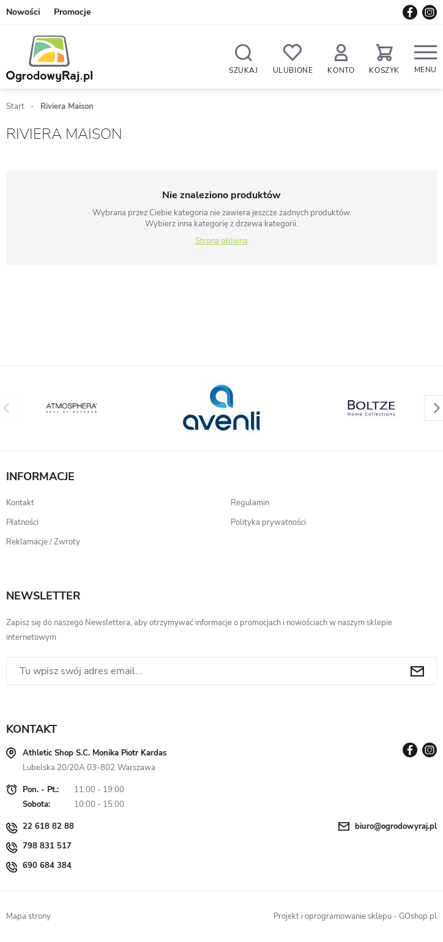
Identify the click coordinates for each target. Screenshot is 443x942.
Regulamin (250, 502)
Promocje (72, 12)
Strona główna (221, 241)
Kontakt (20, 502)
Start (15, 106)
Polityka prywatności (268, 522)
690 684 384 (47, 865)
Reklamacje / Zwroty (43, 541)
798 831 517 (47, 845)
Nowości (23, 12)
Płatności (22, 522)
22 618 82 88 (48, 826)
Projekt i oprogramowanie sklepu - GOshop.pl (355, 916)
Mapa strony (28, 916)
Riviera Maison (67, 106)
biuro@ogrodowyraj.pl (396, 826)
